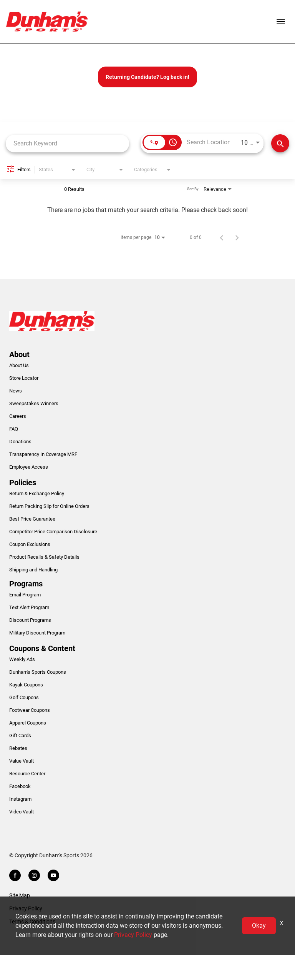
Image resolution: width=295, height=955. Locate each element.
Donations (20, 441)
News (15, 390)
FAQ (13, 428)
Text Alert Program (29, 607)
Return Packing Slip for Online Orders (49, 506)
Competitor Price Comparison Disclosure (53, 531)
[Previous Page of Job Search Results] (221, 237)
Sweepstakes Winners (33, 403)
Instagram (20, 798)
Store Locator (23, 378)
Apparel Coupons (27, 722)
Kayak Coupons (26, 684)
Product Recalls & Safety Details (44, 556)
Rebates (18, 748)
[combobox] (67, 143)
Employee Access (28, 466)
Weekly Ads (22, 659)
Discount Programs (30, 620)
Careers (17, 416)
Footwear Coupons (29, 710)
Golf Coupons (24, 697)
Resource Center (27, 773)
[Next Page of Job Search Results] (237, 237)
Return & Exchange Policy (36, 493)
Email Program (25, 594)
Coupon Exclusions (29, 544)
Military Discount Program (37, 632)
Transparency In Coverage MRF (43, 454)
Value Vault (21, 760)
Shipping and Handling (33, 569)
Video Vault (21, 811)
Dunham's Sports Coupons (37, 672)
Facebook (20, 786)
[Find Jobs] (280, 143)
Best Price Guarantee (32, 518)
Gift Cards (20, 735)
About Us (19, 365)
